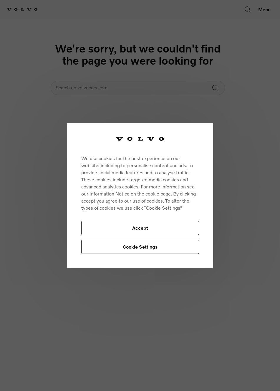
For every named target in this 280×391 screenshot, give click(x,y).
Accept (140, 228)
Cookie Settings (140, 246)
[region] (140, 195)
